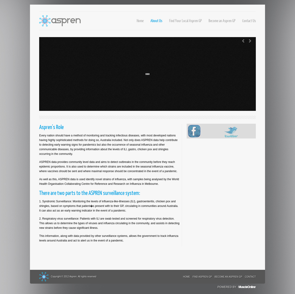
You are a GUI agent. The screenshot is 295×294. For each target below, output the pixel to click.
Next (250, 41)
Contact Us (249, 20)
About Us (156, 20)
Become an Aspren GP (222, 20)
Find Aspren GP (202, 277)
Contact (250, 277)
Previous (243, 41)
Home (140, 20)
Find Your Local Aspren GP (185, 20)
